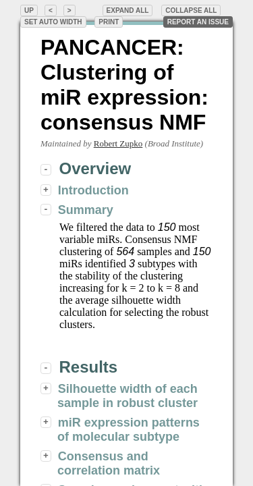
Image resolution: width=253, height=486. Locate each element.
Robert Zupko (118, 143)
